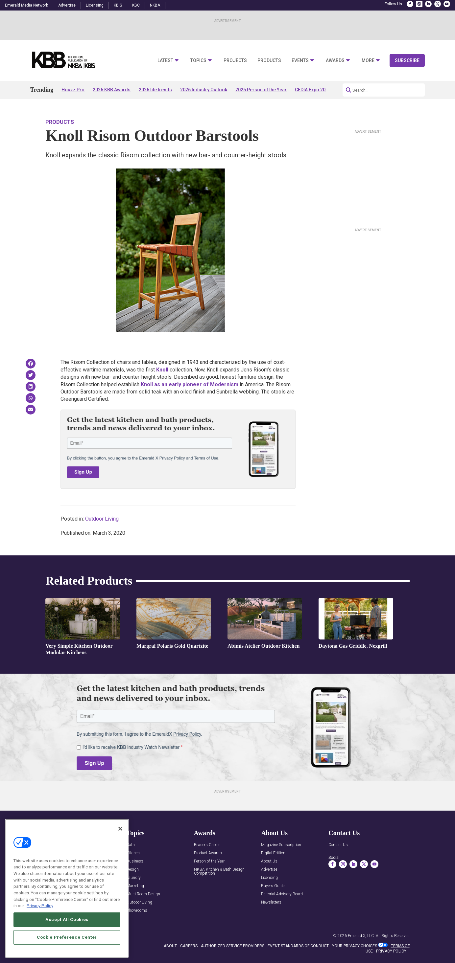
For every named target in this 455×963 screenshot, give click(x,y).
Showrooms (137, 910)
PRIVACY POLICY (391, 951)
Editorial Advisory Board (282, 894)
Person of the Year (209, 861)
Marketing (135, 886)
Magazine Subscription (281, 845)
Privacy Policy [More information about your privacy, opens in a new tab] (40, 924)
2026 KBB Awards (112, 89)
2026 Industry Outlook (203, 89)
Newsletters (271, 902)
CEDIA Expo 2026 (313, 89)
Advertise (67, 5)
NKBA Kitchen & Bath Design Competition (219, 871)
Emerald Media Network (26, 5)
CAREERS (189, 946)
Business (135, 861)
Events (300, 60)
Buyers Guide (272, 886)
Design (133, 869)
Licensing (95, 5)
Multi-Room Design (143, 894)
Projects (235, 60)
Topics (198, 60)
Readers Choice (207, 845)
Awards (335, 60)
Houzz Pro (72, 89)
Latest (165, 60)
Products (269, 60)
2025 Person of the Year (261, 89)
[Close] (120, 847)
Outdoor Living (102, 519)
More (368, 60)
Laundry (134, 878)
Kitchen (133, 853)
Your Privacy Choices (354, 946)
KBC (136, 5)
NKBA (155, 5)
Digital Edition (273, 853)
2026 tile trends (155, 89)
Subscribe (407, 60)
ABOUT (170, 946)
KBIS (118, 5)
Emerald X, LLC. (361, 935)
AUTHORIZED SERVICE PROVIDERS (232, 946)
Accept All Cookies (66, 937)
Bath (131, 845)
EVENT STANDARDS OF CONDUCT (298, 946)
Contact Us (338, 845)
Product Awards (208, 853)
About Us (269, 861)
